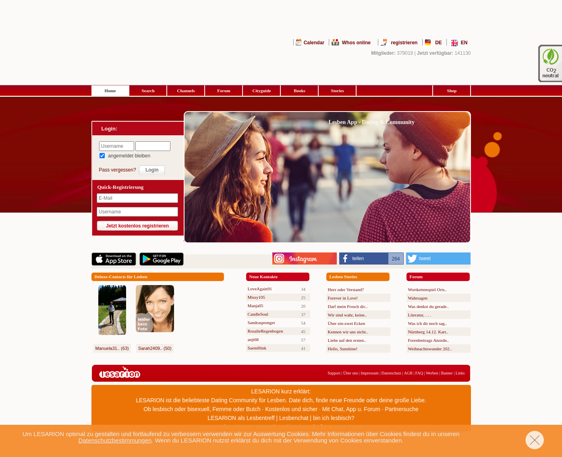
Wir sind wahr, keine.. (347, 314)
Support (334, 373)
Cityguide (262, 90)
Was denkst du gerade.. (428, 306)
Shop (452, 90)
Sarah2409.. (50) (155, 348)
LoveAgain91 (260, 288)
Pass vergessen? (117, 170)
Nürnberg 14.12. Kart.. (428, 331)
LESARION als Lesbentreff (240, 418)
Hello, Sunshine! (343, 348)
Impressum (369, 373)
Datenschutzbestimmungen (115, 440)
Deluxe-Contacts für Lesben (121, 276)
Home (110, 90)
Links (460, 373)
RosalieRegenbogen (265, 331)
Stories (337, 90)
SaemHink (257, 347)
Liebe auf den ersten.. (347, 340)
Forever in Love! (343, 298)
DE (438, 42)
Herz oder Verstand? (346, 289)
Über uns (350, 373)
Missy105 (256, 297)
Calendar (314, 42)
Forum (223, 90)
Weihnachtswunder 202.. (430, 348)
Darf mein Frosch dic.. (348, 306)
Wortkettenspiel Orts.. (427, 289)
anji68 (253, 339)
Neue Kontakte (263, 276)
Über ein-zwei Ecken (346, 323)
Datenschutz (391, 373)
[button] (371, 258)
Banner (447, 373)
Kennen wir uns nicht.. (348, 331)
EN (464, 42)
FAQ (419, 373)
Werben (432, 373)
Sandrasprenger (261, 322)
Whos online (356, 42)
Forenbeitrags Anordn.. (428, 340)
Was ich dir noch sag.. (427, 323)
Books (299, 90)
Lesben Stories (343, 276)
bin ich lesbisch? (334, 418)
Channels (186, 90)
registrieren (404, 42)
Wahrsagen (418, 298)
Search (147, 90)
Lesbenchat (293, 418)
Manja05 (255, 305)
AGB (408, 373)
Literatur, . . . (419, 314)
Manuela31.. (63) (112, 348)
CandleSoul (258, 314)
